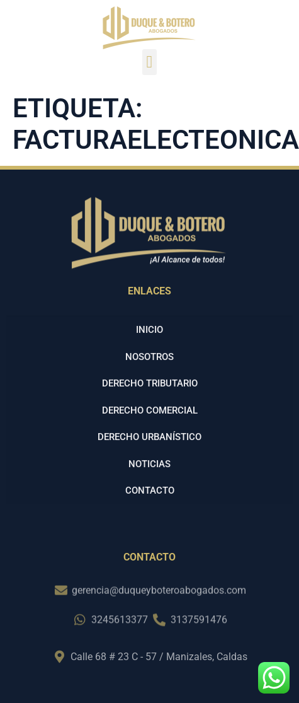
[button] (149, 62)
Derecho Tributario (150, 399)
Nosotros (149, 372)
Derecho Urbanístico (149, 453)
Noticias (149, 479)
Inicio (149, 346)
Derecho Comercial (150, 426)
